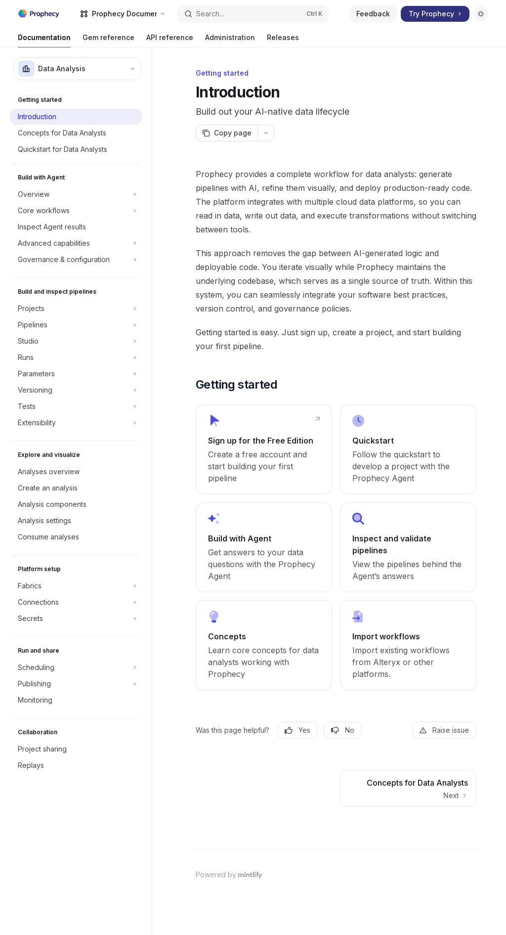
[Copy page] (226, 133)
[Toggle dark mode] (480, 13)
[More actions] (265, 133)
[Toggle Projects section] (76, 308)
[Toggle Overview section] (76, 194)
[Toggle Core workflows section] (76, 211)
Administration (230, 40)
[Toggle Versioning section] (76, 390)
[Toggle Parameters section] (76, 374)
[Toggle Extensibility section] (76, 423)
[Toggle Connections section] (76, 602)
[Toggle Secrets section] (76, 618)
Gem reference (108, 40)
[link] (264, 449)
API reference (169, 40)
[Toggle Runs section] (76, 357)
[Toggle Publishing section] (76, 684)
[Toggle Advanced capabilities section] (76, 243)
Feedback (373, 13)
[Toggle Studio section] (76, 341)
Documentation (44, 40)
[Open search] (253, 14)
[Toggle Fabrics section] (76, 586)
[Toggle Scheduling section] (76, 667)
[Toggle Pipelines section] (76, 325)
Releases (283, 40)
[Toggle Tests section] (76, 406)
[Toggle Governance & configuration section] (76, 259)
